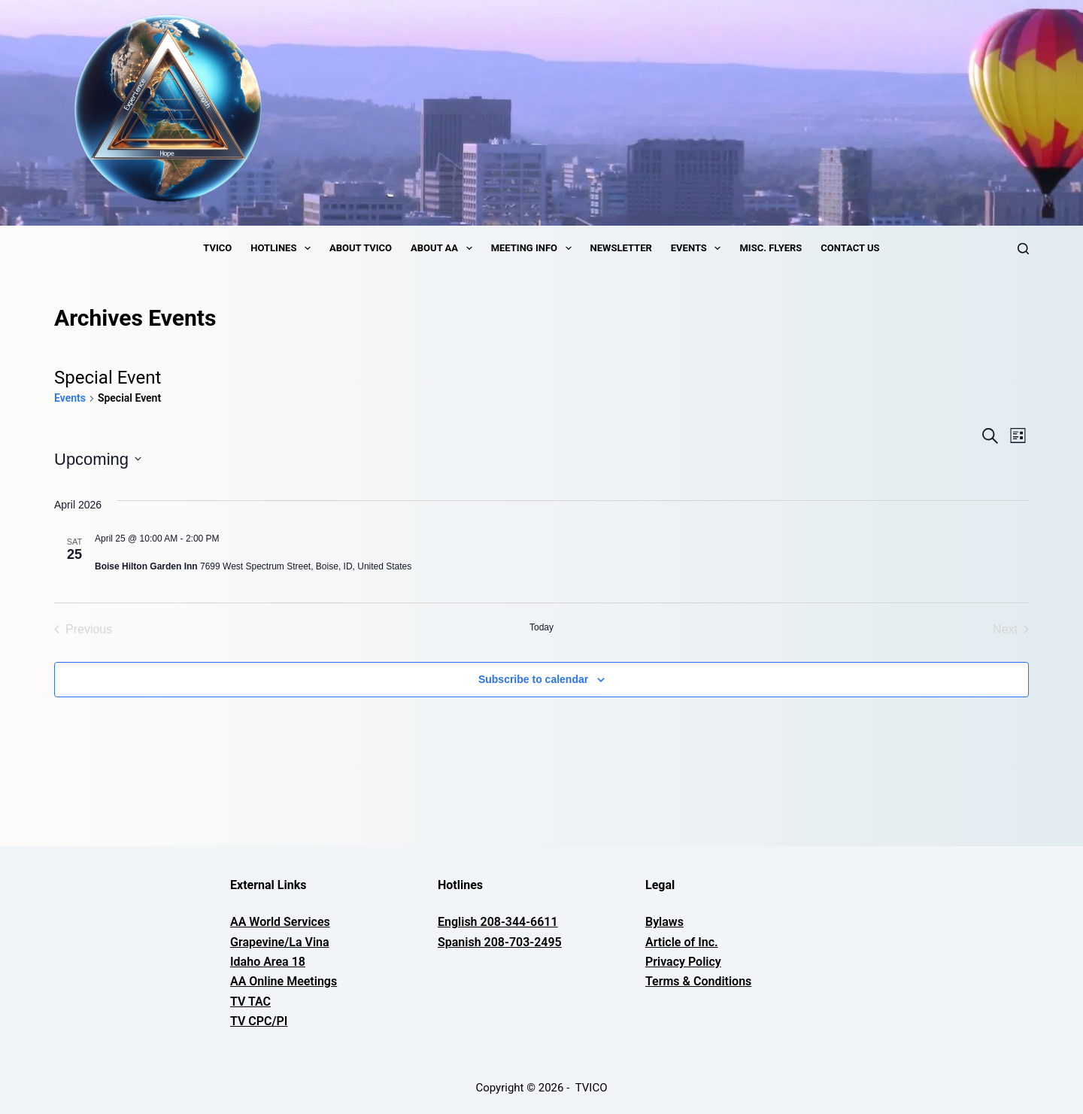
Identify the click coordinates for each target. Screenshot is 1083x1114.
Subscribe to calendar (533, 679)
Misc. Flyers (770, 247)
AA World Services (280, 922)
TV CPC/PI (258, 1021)
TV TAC (250, 1001)
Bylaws (664, 922)
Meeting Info (534, 248)
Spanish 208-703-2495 (500, 942)
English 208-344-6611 (498, 922)
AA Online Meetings (283, 981)
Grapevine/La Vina (279, 942)
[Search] (1023, 248)
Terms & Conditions (698, 981)
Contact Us (850, 247)
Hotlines (283, 248)
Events (699, 248)
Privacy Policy (683, 962)
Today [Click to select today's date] (541, 627)
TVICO (217, 247)
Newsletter (621, 247)
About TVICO (360, 247)
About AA (444, 248)
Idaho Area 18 (267, 962)
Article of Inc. (681, 942)
